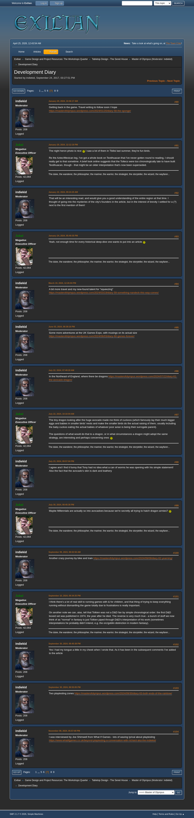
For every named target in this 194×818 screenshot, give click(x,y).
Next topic (173, 80)
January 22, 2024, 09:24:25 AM (63, 192)
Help (155, 814)
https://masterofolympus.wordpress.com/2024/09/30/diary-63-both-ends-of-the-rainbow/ (123, 693)
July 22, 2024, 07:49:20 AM (61, 370)
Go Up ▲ (180, 814)
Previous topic (156, 80)
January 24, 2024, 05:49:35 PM (63, 235)
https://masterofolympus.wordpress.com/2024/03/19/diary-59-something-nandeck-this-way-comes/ (104, 292)
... (42, 90)
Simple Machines (35, 814)
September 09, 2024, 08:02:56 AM (64, 552)
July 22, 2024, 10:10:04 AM (61, 414)
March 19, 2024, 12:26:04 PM (62, 283)
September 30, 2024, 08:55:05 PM (64, 687)
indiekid (168, 59)
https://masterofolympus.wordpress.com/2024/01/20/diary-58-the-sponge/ (90, 110)
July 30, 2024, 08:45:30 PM (61, 505)
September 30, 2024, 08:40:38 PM (64, 643)
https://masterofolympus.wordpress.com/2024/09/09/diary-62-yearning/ (132, 558)
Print (177, 91)
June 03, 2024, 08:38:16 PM (61, 326)
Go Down (18, 91)
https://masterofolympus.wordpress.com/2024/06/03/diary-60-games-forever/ (92, 336)
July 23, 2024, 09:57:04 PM (61, 461)
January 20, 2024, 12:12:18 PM (63, 145)
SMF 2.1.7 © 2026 (18, 814)
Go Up (16, 772)
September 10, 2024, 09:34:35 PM (64, 595)
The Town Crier (173, 43)
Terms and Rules (166, 814)
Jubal (19, 144)
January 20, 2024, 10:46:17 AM (63, 101)
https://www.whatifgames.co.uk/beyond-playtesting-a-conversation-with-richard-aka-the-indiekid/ (102, 740)
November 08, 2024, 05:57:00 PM (64, 731)
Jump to (132, 792)
